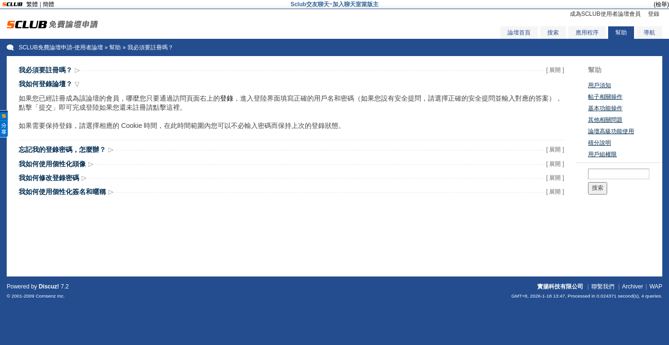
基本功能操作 (605, 108)
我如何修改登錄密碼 (49, 178)
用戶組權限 (602, 154)
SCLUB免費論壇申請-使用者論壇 (61, 47)
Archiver (632, 286)
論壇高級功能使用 (611, 131)
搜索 (553, 32)
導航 (649, 32)
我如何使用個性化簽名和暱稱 (62, 192)
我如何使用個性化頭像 (52, 164)
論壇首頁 (519, 32)
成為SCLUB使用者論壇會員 (605, 14)
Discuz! (49, 286)
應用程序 (587, 32)
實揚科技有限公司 (560, 286)
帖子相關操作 (605, 96)
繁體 (32, 4)
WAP (655, 286)
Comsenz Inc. (50, 296)
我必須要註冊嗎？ (45, 70)
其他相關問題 (605, 119)
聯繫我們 (602, 286)
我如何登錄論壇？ (45, 84)
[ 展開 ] (555, 70)
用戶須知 (599, 85)
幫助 (621, 32)
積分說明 (599, 142)
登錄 (653, 14)
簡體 (48, 4)
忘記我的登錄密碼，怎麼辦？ (62, 149)
